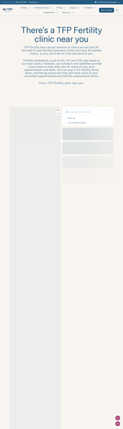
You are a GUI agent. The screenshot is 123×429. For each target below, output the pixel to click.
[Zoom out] (57, 113)
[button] (117, 418)
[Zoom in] (57, 110)
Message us (33, 2)
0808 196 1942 (21, 2)
